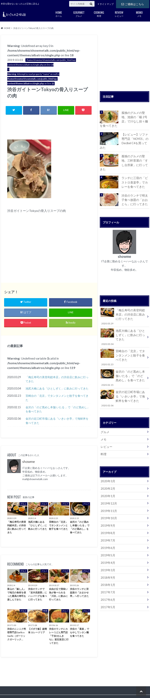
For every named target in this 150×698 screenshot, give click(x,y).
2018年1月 (107, 573)
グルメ (79, 13)
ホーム (59, 13)
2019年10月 (108, 508)
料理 (99, 13)
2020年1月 (107, 486)
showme (28, 462)
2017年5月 (107, 594)
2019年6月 (107, 537)
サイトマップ (107, 4)
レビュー (119, 13)
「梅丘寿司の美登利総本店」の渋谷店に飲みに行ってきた (57, 379)
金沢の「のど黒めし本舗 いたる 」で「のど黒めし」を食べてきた (58, 409)
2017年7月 (107, 580)
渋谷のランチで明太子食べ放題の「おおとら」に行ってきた (135, 194)
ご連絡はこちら (132, 3)
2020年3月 (107, 471)
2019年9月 (107, 515)
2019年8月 (107, 522)
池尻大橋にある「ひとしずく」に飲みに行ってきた (57, 388)
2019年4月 (107, 551)
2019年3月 (107, 558)
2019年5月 (107, 544)
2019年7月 (107, 529)
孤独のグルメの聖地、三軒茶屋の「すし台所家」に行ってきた (135, 159)
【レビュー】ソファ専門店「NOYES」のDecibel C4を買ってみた (135, 140)
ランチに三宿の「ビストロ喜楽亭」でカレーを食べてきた (135, 177)
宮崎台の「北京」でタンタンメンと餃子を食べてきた (57, 398)
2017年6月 (107, 587)
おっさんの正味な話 (120, 688)
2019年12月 (108, 493)
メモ (139, 13)
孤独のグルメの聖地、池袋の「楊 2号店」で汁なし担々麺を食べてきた (135, 119)
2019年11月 (108, 500)
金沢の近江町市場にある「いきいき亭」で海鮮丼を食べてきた (57, 421)
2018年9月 (107, 566)
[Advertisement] (53, 128)
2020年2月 (107, 479)
